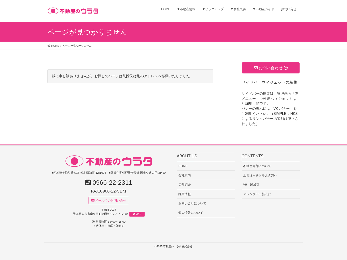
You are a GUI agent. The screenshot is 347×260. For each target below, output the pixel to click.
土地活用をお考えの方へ (260, 175)
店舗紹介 (184, 185)
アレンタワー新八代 (257, 194)
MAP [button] (137, 214)
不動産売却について (257, 166)
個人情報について (190, 212)
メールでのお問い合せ (108, 200)
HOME (183, 166)
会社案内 (184, 175)
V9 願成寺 (251, 185)
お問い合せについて (192, 203)
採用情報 (184, 194)
